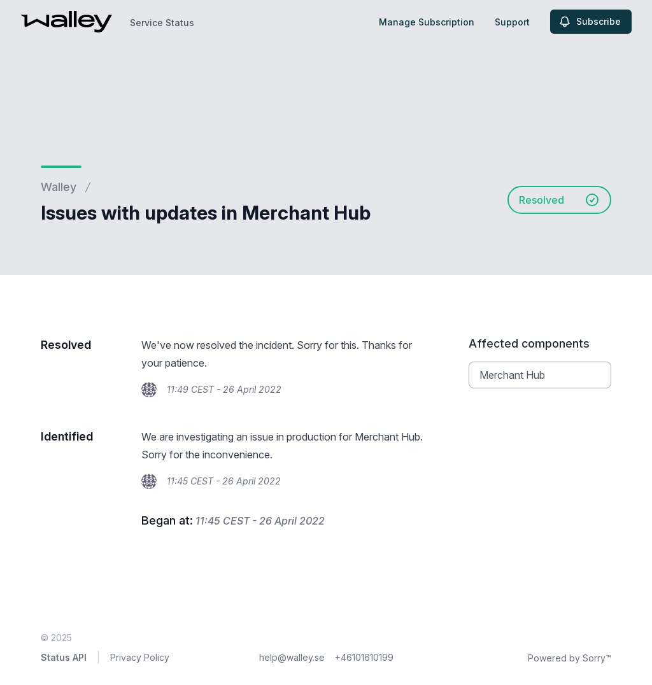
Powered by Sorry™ (569, 658)
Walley (58, 187)
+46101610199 (364, 657)
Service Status (162, 22)
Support (512, 22)
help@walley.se (292, 657)
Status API (64, 657)
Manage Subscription (426, 22)
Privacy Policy (139, 657)
